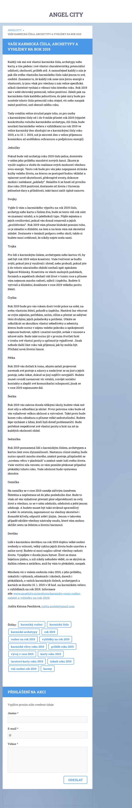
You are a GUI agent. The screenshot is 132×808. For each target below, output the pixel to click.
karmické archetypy (24, 632)
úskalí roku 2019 (61, 661)
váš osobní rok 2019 (23, 668)
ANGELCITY (15, 30)
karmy (47, 668)
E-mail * (13, 728)
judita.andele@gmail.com (57, 606)
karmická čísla (59, 624)
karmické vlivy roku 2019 (27, 646)
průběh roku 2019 (62, 646)
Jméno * (13, 713)
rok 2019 (49, 632)
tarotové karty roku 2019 (27, 661)
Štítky (12, 624)
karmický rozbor (32, 624)
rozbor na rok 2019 (23, 639)
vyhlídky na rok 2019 (55, 639)
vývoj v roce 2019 (22, 654)
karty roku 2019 (50, 654)
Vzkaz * (13, 744)
